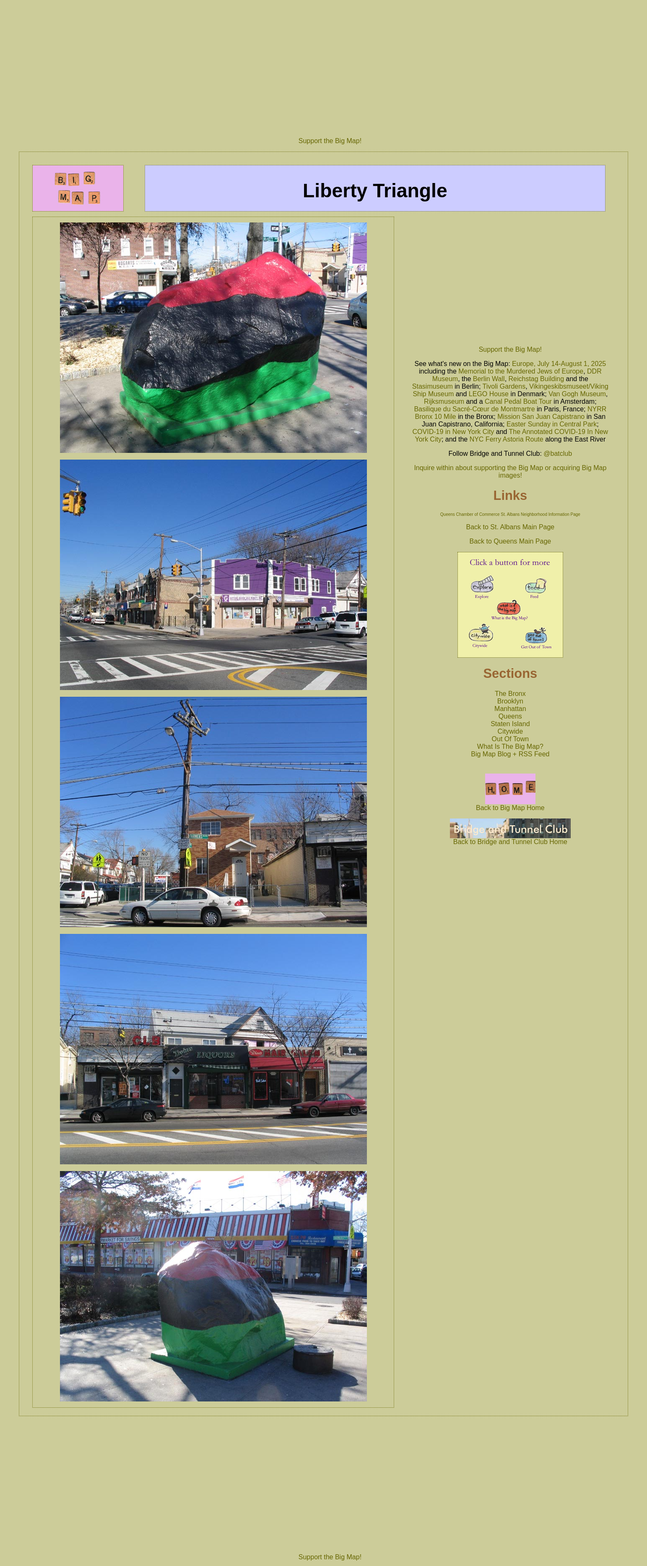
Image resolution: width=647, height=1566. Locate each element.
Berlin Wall (489, 378)
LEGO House (489, 393)
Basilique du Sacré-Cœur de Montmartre (474, 409)
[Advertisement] (330, 65)
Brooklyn (510, 701)
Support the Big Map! (330, 140)
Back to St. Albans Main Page (510, 527)
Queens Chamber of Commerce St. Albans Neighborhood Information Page (510, 514)
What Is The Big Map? (510, 746)
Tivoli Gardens (504, 386)
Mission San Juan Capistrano (541, 416)
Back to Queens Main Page (510, 541)
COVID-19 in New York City (453, 431)
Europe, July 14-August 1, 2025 (559, 363)
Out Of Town (510, 738)
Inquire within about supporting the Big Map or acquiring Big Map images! (510, 471)
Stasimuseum (432, 386)
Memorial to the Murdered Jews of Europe (520, 371)
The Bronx (510, 693)
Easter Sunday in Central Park (552, 424)
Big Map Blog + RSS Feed (510, 754)
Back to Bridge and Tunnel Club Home (510, 838)
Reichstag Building (536, 378)
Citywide (510, 731)
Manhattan (510, 708)
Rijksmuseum (444, 401)
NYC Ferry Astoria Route (506, 439)
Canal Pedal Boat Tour (518, 401)
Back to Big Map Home (510, 804)
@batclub (557, 453)
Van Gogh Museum (577, 393)
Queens (510, 716)
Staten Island (510, 723)
